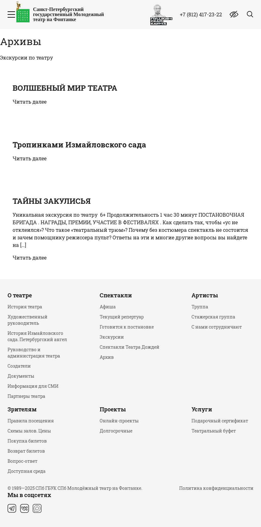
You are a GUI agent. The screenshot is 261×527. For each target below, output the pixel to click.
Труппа (200, 307)
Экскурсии (112, 337)
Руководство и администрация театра (34, 353)
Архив (107, 357)
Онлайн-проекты (119, 421)
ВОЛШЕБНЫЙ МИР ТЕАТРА (65, 88)
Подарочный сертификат (220, 421)
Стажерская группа (213, 317)
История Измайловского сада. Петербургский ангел (37, 336)
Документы (21, 376)
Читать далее (30, 101)
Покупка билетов (27, 441)
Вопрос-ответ (22, 461)
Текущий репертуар (122, 317)
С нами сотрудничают (217, 327)
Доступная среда (27, 471)
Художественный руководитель (27, 320)
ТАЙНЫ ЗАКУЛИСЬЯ (52, 201)
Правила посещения (31, 421)
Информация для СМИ (33, 386)
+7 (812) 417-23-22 (201, 14)
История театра (25, 307)
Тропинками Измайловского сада (79, 145)
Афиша (108, 307)
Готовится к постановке (127, 327)
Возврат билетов (26, 451)
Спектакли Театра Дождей (129, 347)
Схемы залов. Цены (29, 431)
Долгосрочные (116, 431)
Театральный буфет (214, 431)
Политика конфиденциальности (216, 488)
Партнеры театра (26, 396)
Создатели (19, 366)
